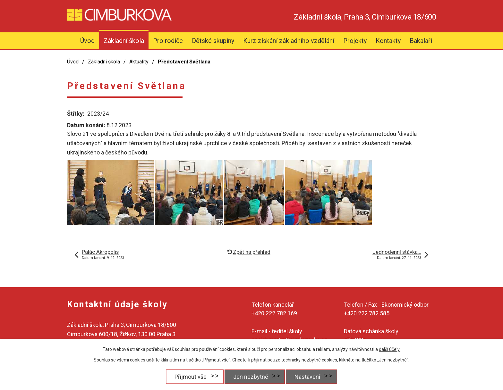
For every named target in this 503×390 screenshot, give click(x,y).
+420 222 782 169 (274, 313)
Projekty (355, 41)
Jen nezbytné (250, 376)
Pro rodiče (168, 41)
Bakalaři (421, 41)
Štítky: (75, 113)
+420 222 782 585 (366, 313)
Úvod (87, 41)
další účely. (389, 349)
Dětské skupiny (213, 41)
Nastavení (307, 376)
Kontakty (388, 41)
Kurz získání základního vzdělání (288, 41)
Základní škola (124, 41)
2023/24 (98, 113)
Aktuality (139, 62)
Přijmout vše (190, 376)
